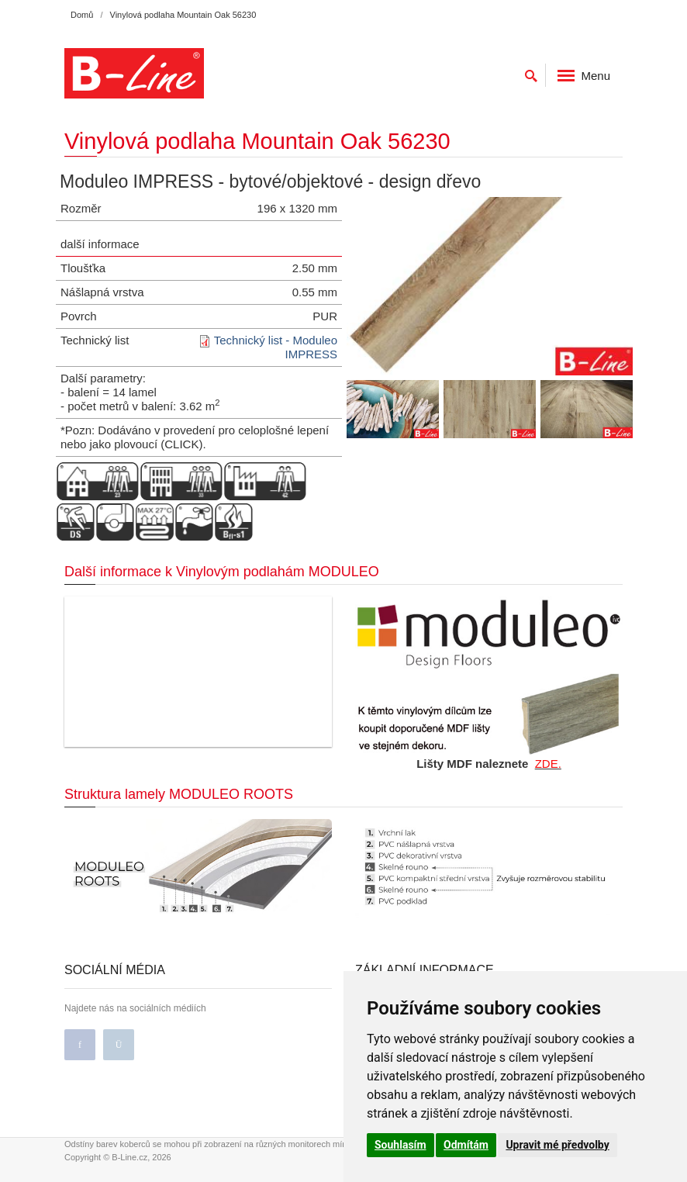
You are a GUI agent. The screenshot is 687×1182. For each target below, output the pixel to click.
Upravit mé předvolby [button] (557, 1145)
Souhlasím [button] (400, 1145)
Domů (82, 14)
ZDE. (548, 763)
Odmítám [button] (466, 1145)
